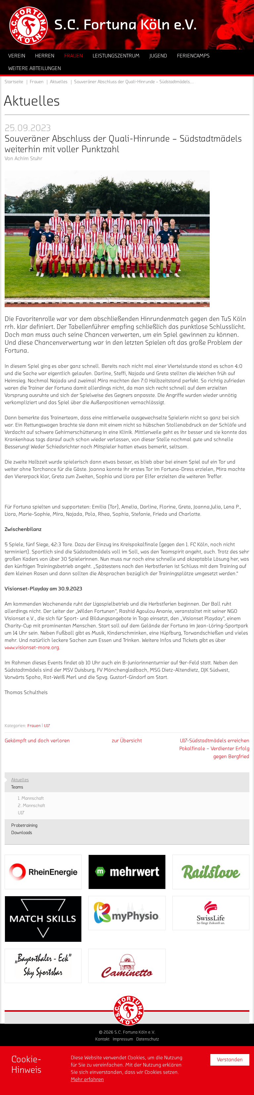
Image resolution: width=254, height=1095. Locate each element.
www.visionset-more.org (32, 647)
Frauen (34, 726)
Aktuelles (58, 82)
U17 (47, 726)
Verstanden (230, 1059)
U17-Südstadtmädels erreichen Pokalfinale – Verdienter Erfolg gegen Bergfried (214, 748)
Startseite (14, 82)
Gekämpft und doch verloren (37, 740)
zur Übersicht (127, 740)
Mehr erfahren (87, 1079)
